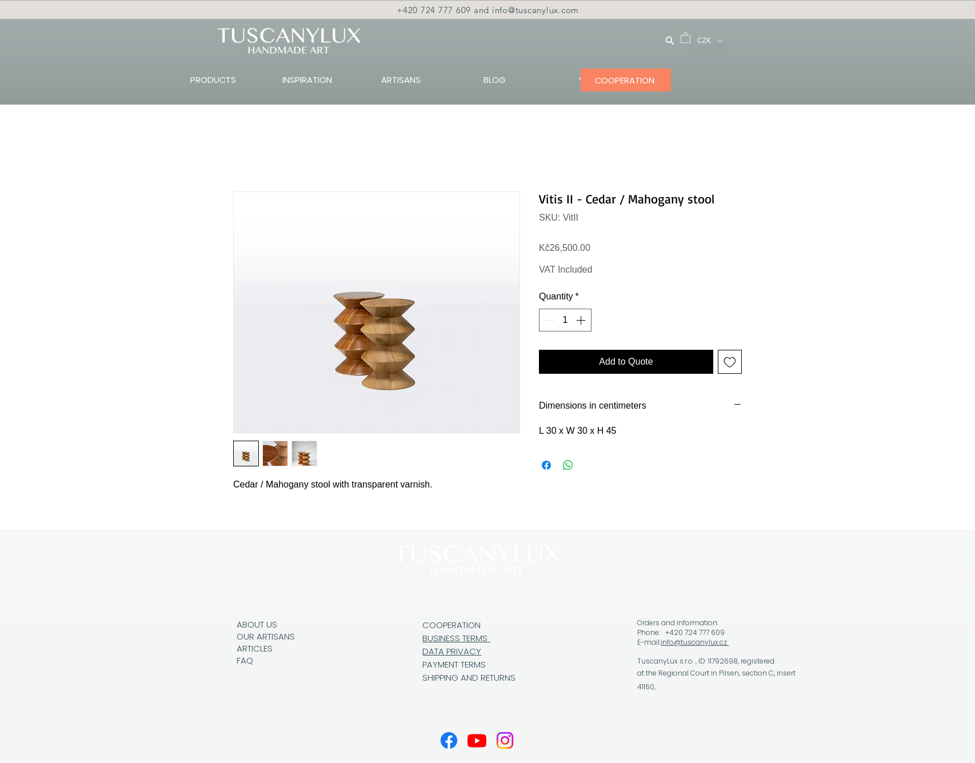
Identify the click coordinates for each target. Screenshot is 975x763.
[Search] (670, 40)
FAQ (245, 660)
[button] (685, 37)
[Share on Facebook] (546, 465)
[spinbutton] (565, 320)
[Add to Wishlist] (730, 362)
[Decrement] (549, 320)
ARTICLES (255, 648)
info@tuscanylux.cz (695, 642)
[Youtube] (477, 740)
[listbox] (710, 40)
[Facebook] (449, 740)
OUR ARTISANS (266, 636)
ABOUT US (257, 624)
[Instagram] (505, 740)
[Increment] (582, 320)
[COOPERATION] (626, 80)
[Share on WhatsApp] (568, 465)
